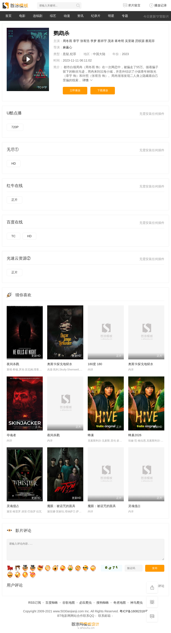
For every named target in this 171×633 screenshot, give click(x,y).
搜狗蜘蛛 (102, 602)
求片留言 (131, 5)
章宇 (76, 41)
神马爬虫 (136, 602)
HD (13, 163)
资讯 (80, 16)
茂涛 (111, 41)
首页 (8, 16)
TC (13, 236)
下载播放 (102, 90)
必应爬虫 (85, 602)
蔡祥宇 (102, 41)
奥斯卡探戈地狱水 (59, 364)
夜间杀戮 (13, 364)
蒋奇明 (119, 41)
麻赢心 (67, 47)
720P (15, 127)
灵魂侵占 (13, 506)
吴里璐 (129, 41)
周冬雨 (67, 41)
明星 (111, 16)
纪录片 (95, 16)
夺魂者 (11, 435)
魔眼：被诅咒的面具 (61, 506)
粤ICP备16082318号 (134, 611)
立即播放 (75, 90)
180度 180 (95, 364)
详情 (87, 80)
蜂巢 (91, 435)
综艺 (53, 16)
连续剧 (37, 16)
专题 (125, 16)
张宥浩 (85, 41)
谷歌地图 (68, 602)
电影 (22, 16)
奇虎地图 (119, 602)
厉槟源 (140, 41)
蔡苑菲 (150, 41)
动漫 (67, 16)
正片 (14, 199)
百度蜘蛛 (51, 602)
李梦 (93, 41)
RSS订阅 (34, 602)
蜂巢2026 (134, 435)
